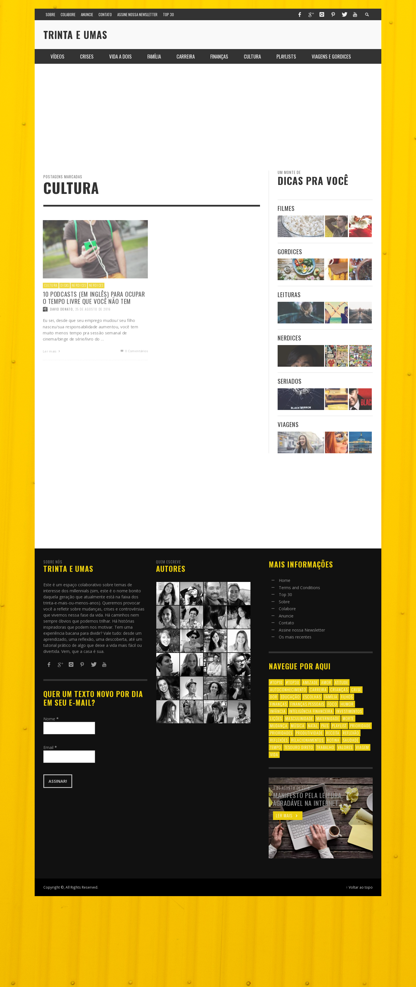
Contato (286, 622)
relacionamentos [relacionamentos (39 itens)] (307, 740)
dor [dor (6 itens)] (273, 697)
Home (284, 580)
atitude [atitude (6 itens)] (341, 682)
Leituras (289, 294)
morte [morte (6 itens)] (348, 718)
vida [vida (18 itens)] (274, 754)
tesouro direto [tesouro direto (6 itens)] (299, 747)
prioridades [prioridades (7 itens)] (281, 733)
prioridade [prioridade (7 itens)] (360, 725)
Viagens (288, 424)
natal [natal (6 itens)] (313, 725)
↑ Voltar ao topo (359, 887)
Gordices (290, 251)
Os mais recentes (295, 637)
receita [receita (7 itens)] (332, 733)
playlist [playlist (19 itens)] (339, 725)
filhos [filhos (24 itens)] (347, 697)
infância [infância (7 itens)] (278, 711)
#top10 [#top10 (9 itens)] (276, 682)
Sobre (284, 601)
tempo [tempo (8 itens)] (275, 747)
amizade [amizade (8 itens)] (310, 682)
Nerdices (289, 337)
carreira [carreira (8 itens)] (318, 689)
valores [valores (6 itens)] (345, 747)
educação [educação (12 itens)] (290, 697)
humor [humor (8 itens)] (347, 704)
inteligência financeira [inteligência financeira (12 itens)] (311, 711)
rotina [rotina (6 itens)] (333, 740)
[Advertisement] (208, 117)
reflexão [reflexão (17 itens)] (351, 733)
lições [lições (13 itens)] (276, 718)
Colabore (287, 608)
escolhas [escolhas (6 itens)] (312, 697)
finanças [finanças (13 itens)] (278, 704)
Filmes (286, 208)
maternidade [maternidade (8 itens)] (327, 718)
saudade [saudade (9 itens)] (351, 740)
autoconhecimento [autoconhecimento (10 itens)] (288, 689)
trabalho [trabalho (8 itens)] (325, 747)
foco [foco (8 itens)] (332, 704)
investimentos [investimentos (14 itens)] (349, 711)
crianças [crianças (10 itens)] (339, 689)
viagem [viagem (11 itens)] (362, 747)
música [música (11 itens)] (297, 725)
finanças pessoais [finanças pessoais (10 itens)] (307, 704)
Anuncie (286, 616)
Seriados (290, 381)
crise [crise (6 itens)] (356, 689)
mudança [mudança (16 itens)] (278, 725)
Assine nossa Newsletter (302, 630)
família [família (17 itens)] (330, 697)
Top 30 (285, 594)
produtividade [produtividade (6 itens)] (309, 733)
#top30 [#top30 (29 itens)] (292, 682)
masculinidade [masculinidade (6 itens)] (299, 718)
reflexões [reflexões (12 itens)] (279, 740)
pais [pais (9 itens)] (324, 725)
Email (50, 747)
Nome (51, 719)
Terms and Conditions (299, 587)
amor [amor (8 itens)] (326, 682)
